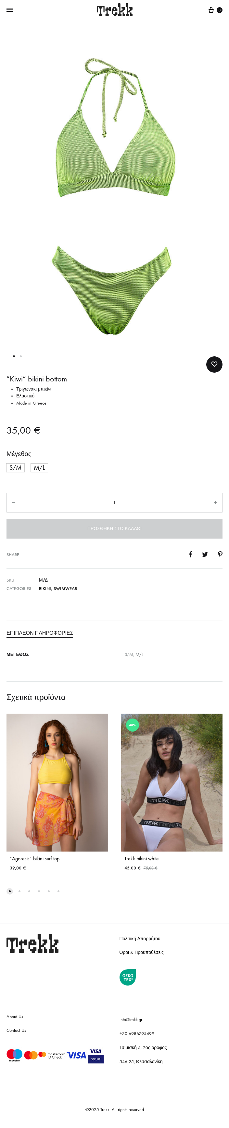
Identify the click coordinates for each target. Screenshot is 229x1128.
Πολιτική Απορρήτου (140, 939)
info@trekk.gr (131, 1019)
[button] (15, 468)
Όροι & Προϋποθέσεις (142, 952)
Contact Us (16, 1030)
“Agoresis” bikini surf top (34, 858)
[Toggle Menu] (9, 10)
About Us (14, 1016)
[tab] (114, 633)
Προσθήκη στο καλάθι (114, 528)
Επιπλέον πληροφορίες (39, 633)
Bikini (45, 588)
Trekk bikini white (141, 858)
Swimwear (65, 588)
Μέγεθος (18, 454)
